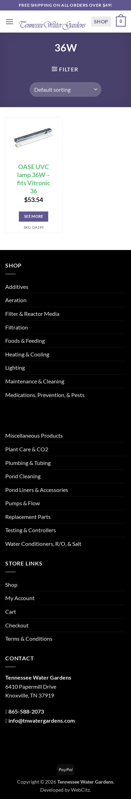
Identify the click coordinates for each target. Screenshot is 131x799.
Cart (10, 611)
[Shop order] (65, 89)
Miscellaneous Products (34, 435)
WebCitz (80, 790)
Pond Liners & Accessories (36, 489)
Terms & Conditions (28, 638)
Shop (101, 22)
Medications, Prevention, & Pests (45, 394)
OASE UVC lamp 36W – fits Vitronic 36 (33, 179)
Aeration (16, 300)
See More (33, 216)
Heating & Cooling (27, 354)
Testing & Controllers (30, 530)
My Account (20, 598)
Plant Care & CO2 (26, 449)
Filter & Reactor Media (32, 313)
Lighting (15, 367)
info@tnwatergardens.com (41, 720)
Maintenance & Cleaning (34, 381)
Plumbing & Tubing (28, 462)
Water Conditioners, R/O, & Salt (43, 543)
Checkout (17, 625)
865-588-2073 (26, 711)
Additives (16, 286)
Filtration (16, 327)
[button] (9, 21)
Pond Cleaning (23, 476)
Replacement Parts (28, 516)
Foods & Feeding (25, 340)
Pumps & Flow (22, 503)
